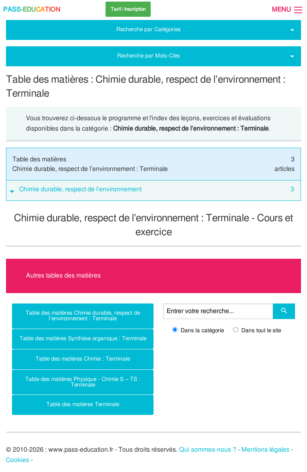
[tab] (153, 190)
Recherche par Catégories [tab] (148, 29)
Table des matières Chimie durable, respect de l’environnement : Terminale (83, 315)
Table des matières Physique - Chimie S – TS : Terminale (82, 382)
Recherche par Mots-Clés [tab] (148, 56)
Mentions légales (265, 449)
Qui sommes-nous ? (207, 449)
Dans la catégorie (198, 330)
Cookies (17, 460)
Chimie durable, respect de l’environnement (156, 189)
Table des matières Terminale (82, 404)
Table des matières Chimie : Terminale (83, 359)
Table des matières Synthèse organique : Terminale (83, 338)
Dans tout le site (257, 330)
